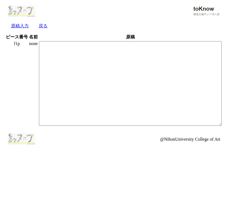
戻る (43, 25)
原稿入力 (20, 25)
